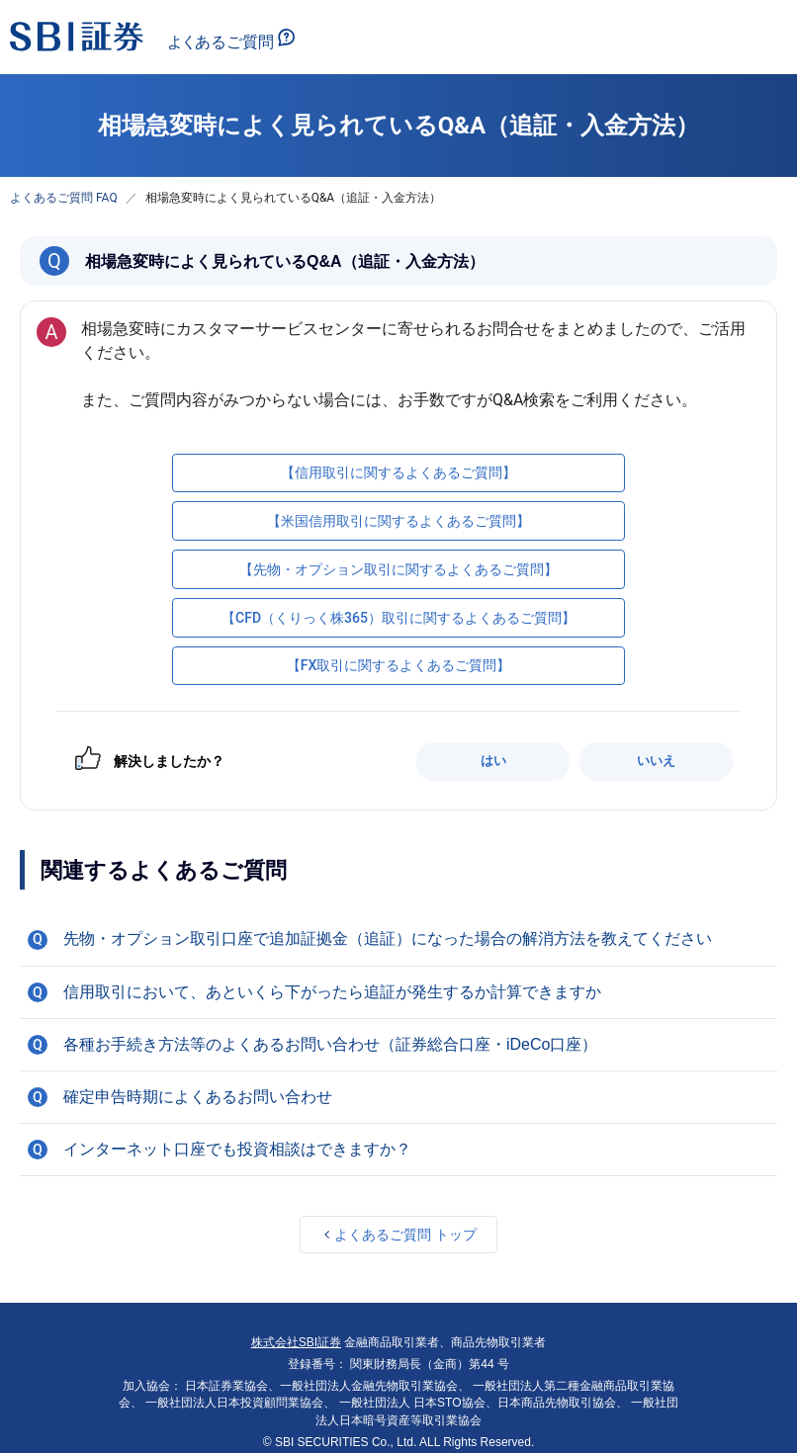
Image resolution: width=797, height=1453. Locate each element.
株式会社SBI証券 (296, 1342)
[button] (398, 939)
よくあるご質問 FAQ (64, 198)
